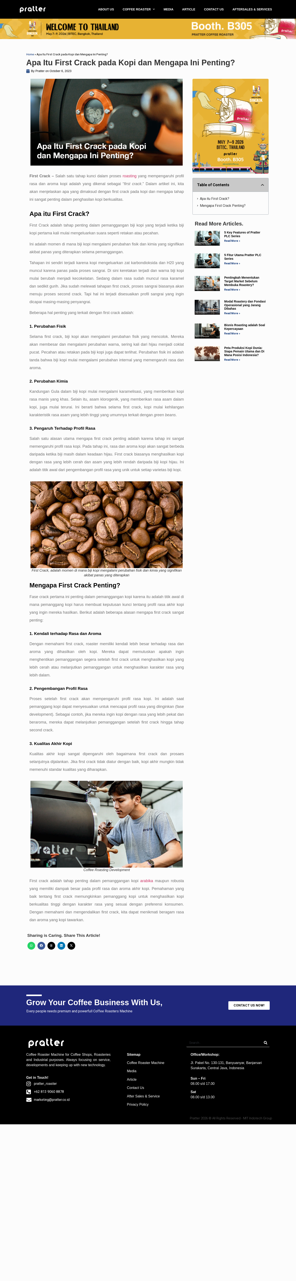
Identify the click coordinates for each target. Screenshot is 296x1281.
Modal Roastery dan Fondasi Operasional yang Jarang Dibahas (245, 305)
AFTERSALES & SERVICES (252, 9)
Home (30, 54)
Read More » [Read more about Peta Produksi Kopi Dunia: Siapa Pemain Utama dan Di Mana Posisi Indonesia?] (232, 359)
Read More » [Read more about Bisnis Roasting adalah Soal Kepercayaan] (232, 333)
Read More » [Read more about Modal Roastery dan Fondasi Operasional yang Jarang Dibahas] (232, 313)
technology (96, 1065)
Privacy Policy (138, 1104)
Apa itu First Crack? (214, 199)
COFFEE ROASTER (139, 9)
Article (131, 1079)
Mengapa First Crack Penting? (223, 206)
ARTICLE (188, 9)
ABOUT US (106, 9)
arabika (146, 881)
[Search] (265, 1043)
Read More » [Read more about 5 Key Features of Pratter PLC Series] (232, 240)
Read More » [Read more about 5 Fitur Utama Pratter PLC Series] (232, 263)
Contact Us (135, 1088)
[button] (31, 946)
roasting (130, 176)
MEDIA (168, 9)
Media (131, 1071)
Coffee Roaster (38, 1054)
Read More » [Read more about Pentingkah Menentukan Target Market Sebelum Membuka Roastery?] (232, 289)
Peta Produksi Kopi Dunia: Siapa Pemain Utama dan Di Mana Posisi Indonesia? (244, 351)
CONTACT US (214, 9)
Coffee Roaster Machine (145, 1063)
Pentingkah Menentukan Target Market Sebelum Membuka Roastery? (241, 281)
